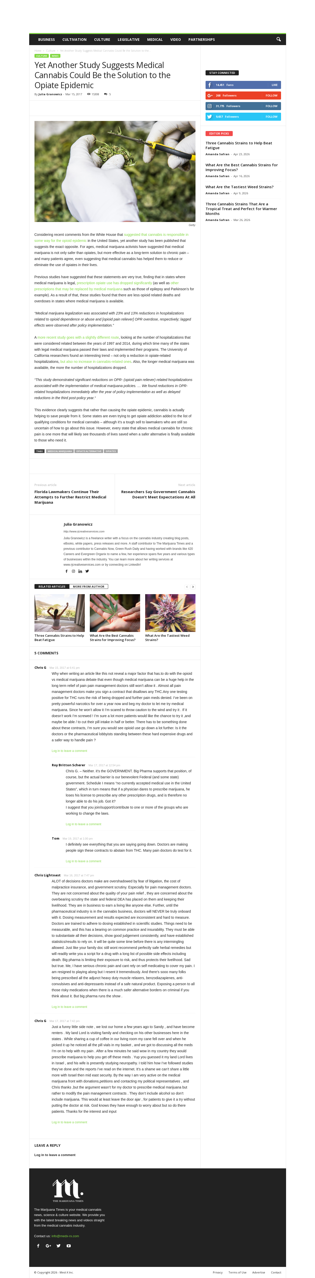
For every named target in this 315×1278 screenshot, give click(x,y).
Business (46, 39)
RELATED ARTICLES (51, 586)
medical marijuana (60, 451)
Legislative (129, 39)
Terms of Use (237, 1272)
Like (275, 85)
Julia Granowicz (50, 94)
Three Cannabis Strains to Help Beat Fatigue (59, 637)
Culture (102, 39)
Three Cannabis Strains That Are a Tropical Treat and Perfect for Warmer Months (241, 208)
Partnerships (201, 39)
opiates (111, 451)
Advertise (258, 1272)
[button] (278, 39)
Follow (272, 95)
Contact (276, 1272)
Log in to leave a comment (69, 751)
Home (37, 50)
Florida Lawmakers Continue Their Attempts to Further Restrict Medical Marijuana (70, 497)
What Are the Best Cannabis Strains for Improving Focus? (113, 637)
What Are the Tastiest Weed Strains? (167, 637)
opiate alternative (88, 451)
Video (175, 39)
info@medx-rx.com (65, 1236)
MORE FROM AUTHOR (88, 586)
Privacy (218, 1272)
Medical (155, 39)
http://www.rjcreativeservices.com (84, 531)
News (55, 55)
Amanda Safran (217, 154)
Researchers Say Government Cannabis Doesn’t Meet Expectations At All (158, 494)
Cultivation (74, 39)
